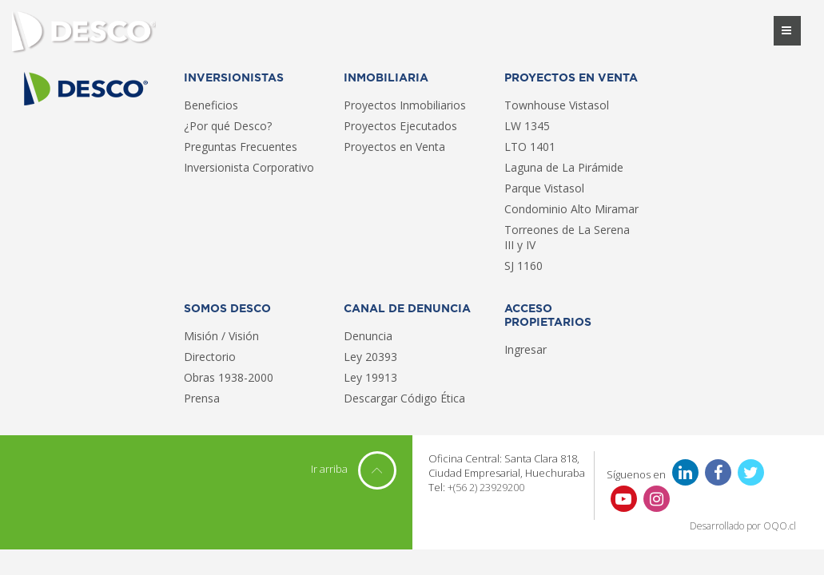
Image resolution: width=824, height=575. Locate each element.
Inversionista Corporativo (249, 167)
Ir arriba (353, 469)
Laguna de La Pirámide (563, 167)
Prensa (202, 398)
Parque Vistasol (544, 188)
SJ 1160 (523, 265)
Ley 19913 (370, 377)
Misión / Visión (221, 335)
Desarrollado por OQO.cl (743, 526)
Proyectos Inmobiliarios (405, 105)
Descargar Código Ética (404, 398)
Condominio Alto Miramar (571, 208)
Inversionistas (234, 78)
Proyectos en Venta (394, 146)
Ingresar (525, 349)
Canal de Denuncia (407, 309)
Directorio (210, 356)
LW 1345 (527, 125)
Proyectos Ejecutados (400, 125)
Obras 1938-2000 (228, 377)
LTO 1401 (529, 146)
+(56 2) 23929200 (486, 487)
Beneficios (211, 105)
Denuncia (368, 335)
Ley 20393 (370, 356)
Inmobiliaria (386, 78)
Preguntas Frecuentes (240, 146)
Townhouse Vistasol (556, 105)
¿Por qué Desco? (228, 125)
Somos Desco (227, 309)
